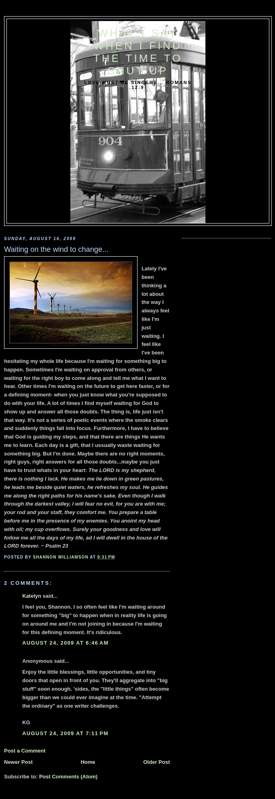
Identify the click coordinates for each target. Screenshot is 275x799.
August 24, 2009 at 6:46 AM (65, 643)
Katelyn (31, 596)
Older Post (156, 762)
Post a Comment (25, 751)
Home (87, 762)
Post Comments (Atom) (68, 777)
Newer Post (18, 762)
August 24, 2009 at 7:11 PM (65, 733)
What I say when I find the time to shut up (137, 52)
